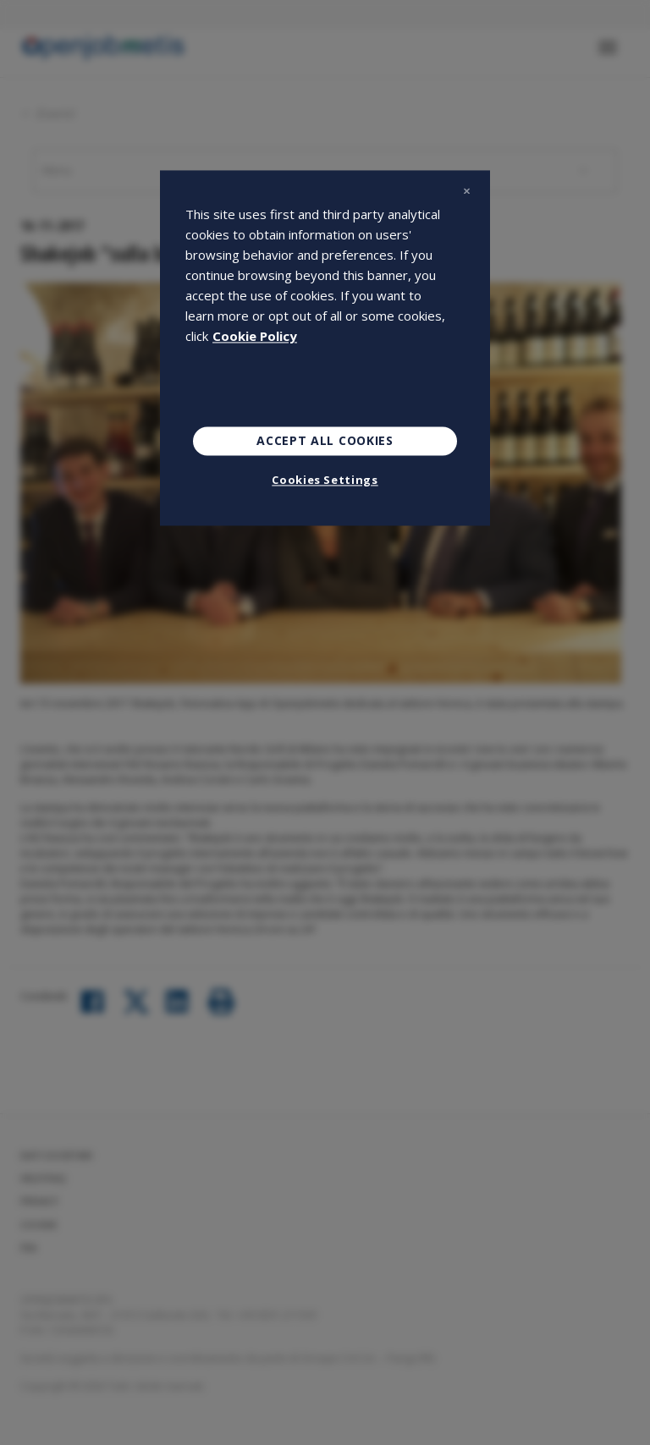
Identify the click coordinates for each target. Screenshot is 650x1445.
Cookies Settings (324, 479)
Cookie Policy (254, 336)
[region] (325, 348)
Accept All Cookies (325, 441)
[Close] (466, 191)
